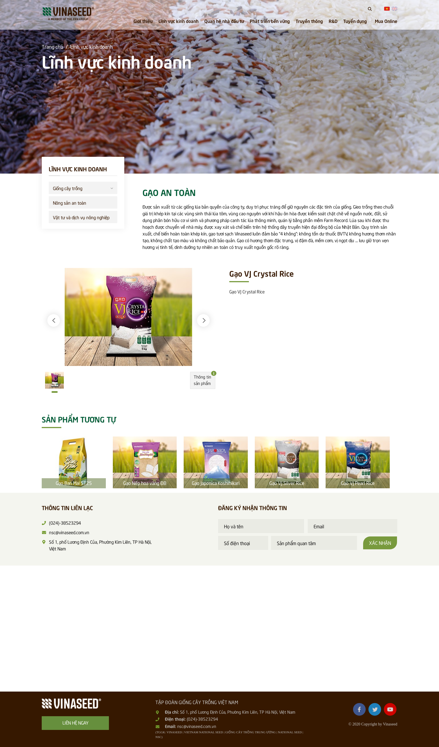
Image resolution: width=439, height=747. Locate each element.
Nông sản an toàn (69, 202)
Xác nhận (380, 542)
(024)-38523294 (202, 719)
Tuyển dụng (355, 21)
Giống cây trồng (83, 187)
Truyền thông (309, 21)
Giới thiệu (143, 21)
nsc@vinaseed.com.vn (196, 726)
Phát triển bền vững (270, 21)
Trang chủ (52, 46)
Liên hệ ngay (75, 722)
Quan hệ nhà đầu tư (224, 21)
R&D (333, 21)
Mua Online (386, 21)
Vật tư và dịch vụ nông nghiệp (81, 217)
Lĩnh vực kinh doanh (178, 21)
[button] (53, 320)
